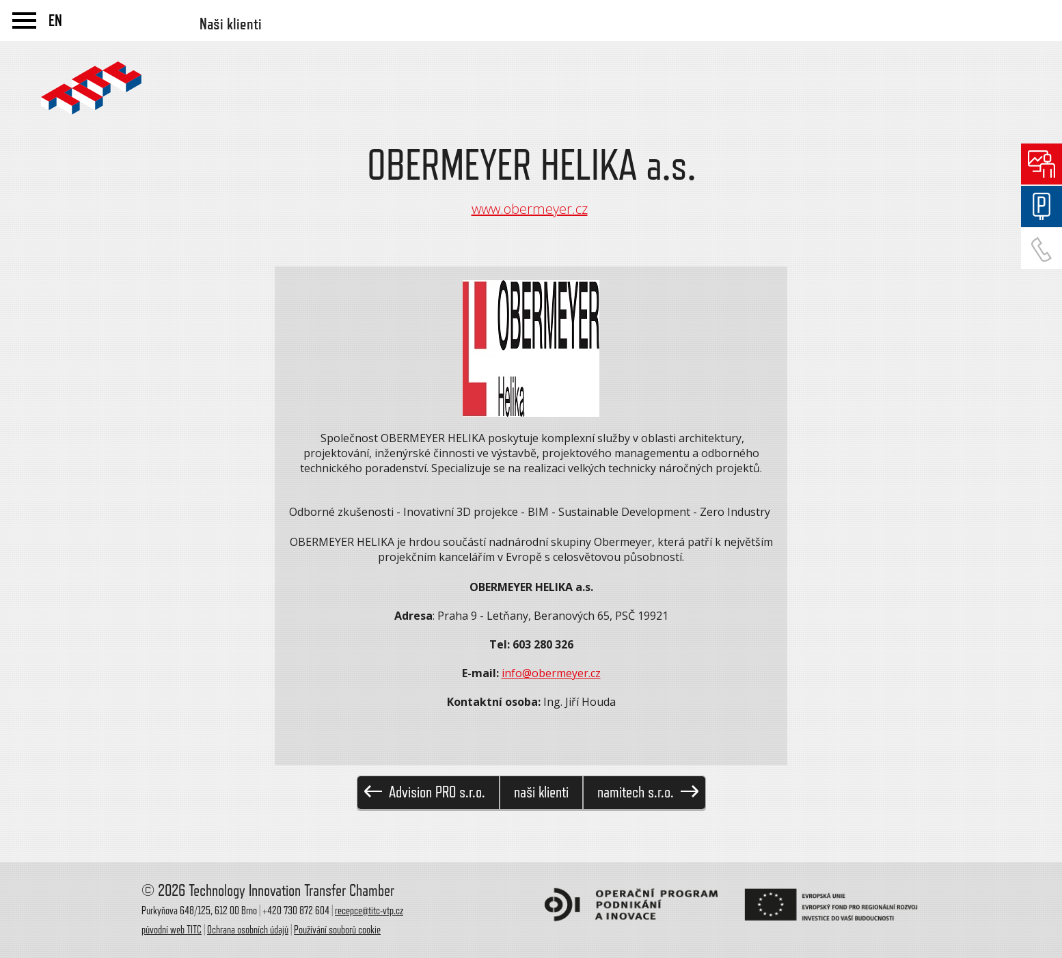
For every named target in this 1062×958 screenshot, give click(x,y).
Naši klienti (231, 23)
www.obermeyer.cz (530, 209)
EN (55, 20)
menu (24, 20)
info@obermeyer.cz (551, 673)
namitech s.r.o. (647, 792)
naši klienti (541, 792)
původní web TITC (171, 930)
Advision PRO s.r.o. (424, 792)
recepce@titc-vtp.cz (369, 911)
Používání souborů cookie (337, 930)
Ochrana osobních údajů (247, 930)
